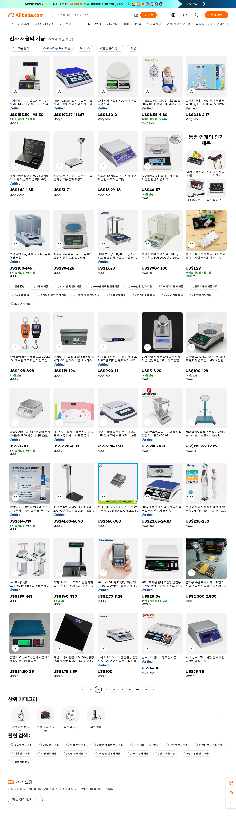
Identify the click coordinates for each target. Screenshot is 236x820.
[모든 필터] (20, 48)
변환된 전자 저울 (144, 295)
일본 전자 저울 (20, 762)
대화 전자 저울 (76, 744)
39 (145, 689)
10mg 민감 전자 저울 (107, 753)
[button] (136, 15)
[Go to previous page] (82, 689)
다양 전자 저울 (46, 753)
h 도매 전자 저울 (200, 295)
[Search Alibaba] (93, 15)
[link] (231, 783)
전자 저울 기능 (165, 753)
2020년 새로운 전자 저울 (104, 286)
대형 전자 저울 (20, 753)
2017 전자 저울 (20, 303)
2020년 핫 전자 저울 (68, 286)
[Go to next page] (153, 689)
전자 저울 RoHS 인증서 (144, 744)
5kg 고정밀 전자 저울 (196, 753)
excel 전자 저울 (172, 295)
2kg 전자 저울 (19, 295)
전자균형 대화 (116, 295)
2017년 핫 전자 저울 (139, 286)
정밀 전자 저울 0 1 (75, 753)
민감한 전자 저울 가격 (208, 744)
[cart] (185, 15)
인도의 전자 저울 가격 (204, 286)
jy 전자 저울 (40, 286)
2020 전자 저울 (138, 753)
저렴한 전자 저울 (177, 744)
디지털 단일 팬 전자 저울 (51, 295)
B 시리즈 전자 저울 (171, 286)
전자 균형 (17, 286)
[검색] (148, 15)
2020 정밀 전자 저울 (87, 295)
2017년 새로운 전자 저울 (108, 744)
